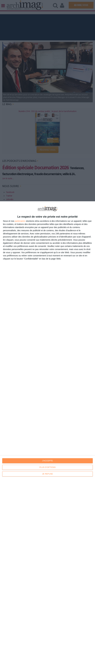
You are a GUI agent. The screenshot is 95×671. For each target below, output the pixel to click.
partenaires (20, 221)
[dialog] (47, 436)
